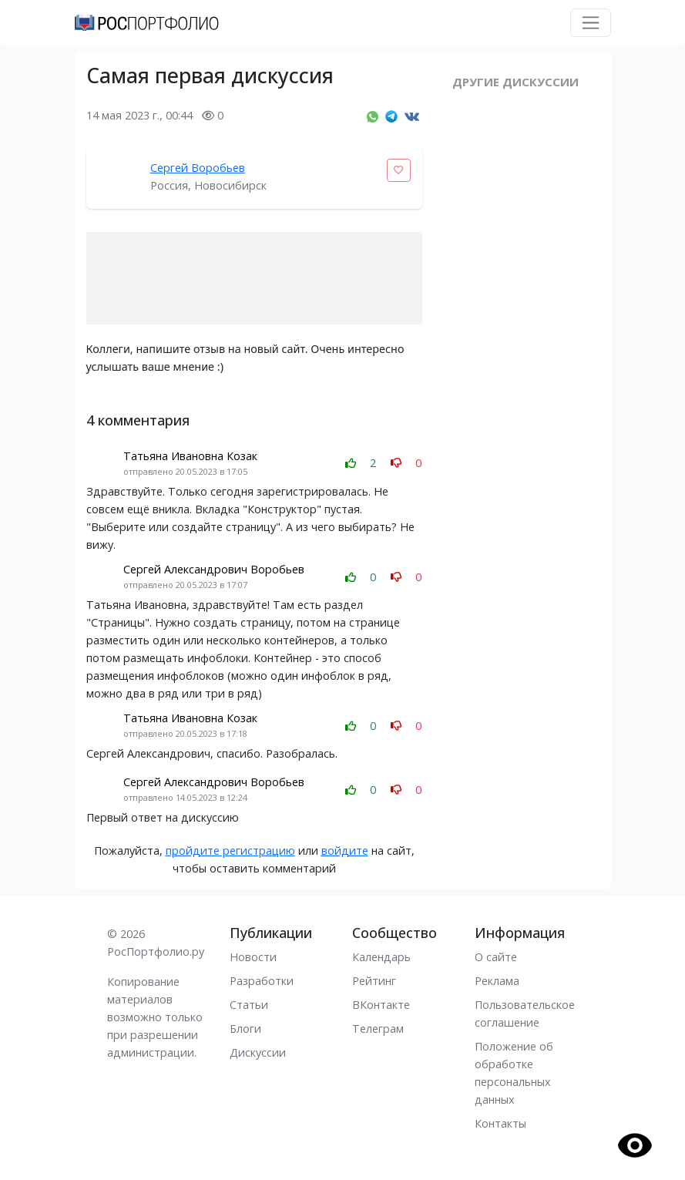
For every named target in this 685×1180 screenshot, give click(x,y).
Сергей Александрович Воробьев (213, 569)
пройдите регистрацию (230, 850)
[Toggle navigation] (590, 22)
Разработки (262, 980)
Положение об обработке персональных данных (514, 1073)
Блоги (245, 1028)
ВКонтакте (381, 1004)
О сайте (496, 957)
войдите (344, 850)
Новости (253, 957)
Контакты (500, 1123)
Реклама (497, 980)
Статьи (249, 1004)
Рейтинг (374, 980)
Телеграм (378, 1028)
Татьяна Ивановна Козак (190, 456)
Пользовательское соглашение (525, 1013)
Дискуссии (258, 1052)
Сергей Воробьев (197, 167)
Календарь (381, 957)
